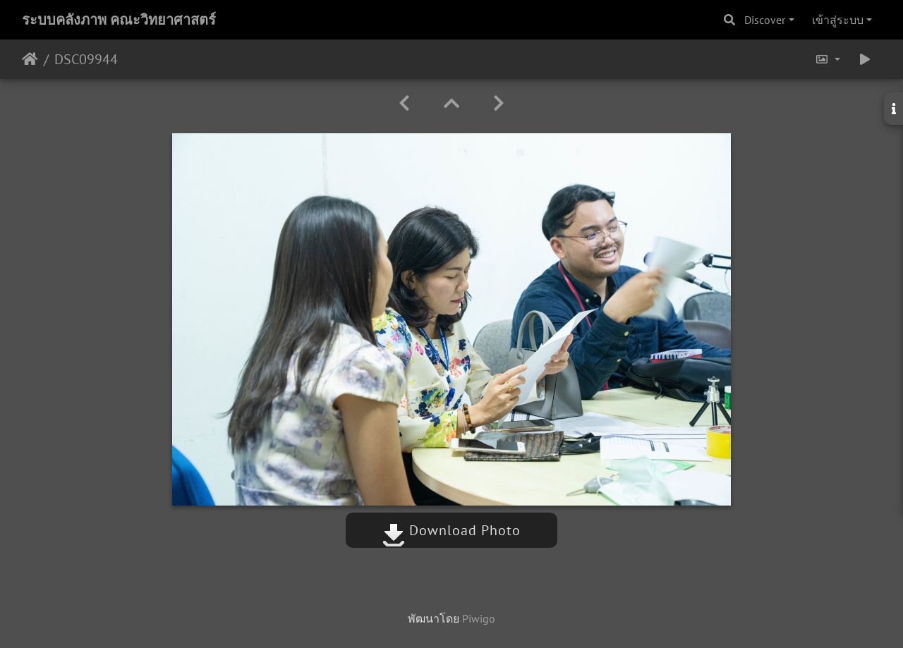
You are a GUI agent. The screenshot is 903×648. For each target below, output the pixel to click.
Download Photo (451, 530)
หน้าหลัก (30, 59)
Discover (764, 20)
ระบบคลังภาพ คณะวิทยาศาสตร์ (119, 20)
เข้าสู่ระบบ (837, 20)
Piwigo (478, 618)
